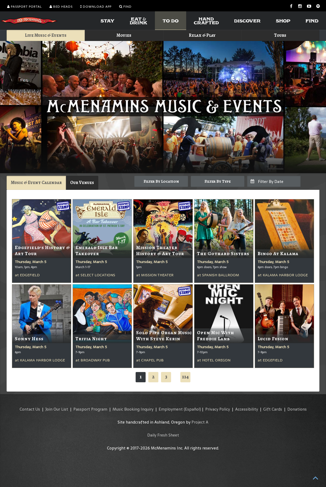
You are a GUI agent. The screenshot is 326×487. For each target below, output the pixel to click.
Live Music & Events (45, 35)
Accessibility (246, 409)
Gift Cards (272, 409)
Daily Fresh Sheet (163, 435)
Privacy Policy (217, 409)
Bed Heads (61, 6)
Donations (297, 409)
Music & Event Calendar (36, 183)
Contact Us (30, 409)
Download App (95, 6)
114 (185, 376)
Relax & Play (202, 35)
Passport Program (90, 409)
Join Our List (56, 409)
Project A (199, 422)
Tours (280, 35)
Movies (124, 35)
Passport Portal (24, 6)
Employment (171, 409)
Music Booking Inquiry (133, 409)
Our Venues (82, 183)
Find (125, 6)
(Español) (192, 409)
